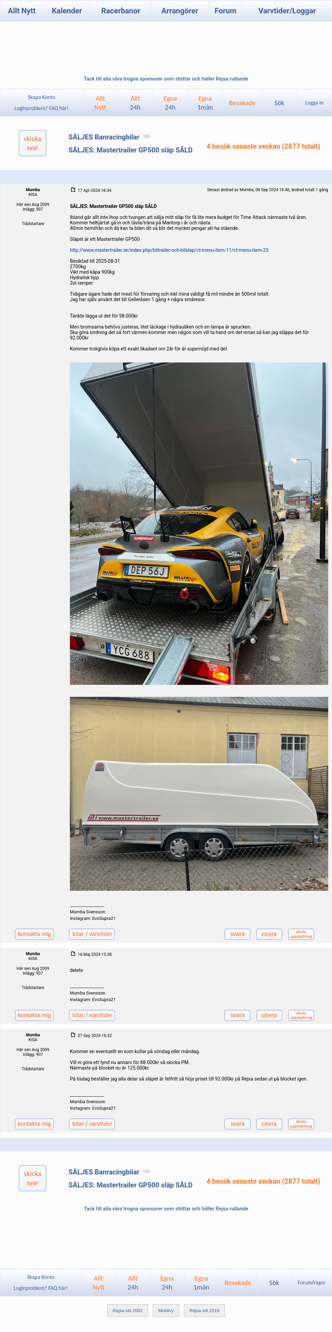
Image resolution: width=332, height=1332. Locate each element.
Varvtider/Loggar (287, 11)
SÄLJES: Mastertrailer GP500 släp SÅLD (131, 150)
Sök (279, 103)
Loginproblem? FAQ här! (41, 108)
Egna (170, 102)
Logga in (314, 102)
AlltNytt (101, 102)
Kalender (67, 11)
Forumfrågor (311, 1282)
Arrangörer (179, 11)
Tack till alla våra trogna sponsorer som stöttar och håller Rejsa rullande (166, 79)
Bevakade (242, 103)
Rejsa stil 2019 (204, 1310)
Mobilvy (166, 1310)
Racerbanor (120, 11)
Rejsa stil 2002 (128, 1310)
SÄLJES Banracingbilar (111, 137)
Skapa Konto (41, 97)
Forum (225, 11)
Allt (135, 102)
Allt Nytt (22, 11)
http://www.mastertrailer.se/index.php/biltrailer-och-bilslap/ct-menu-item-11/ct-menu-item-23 (169, 250)
